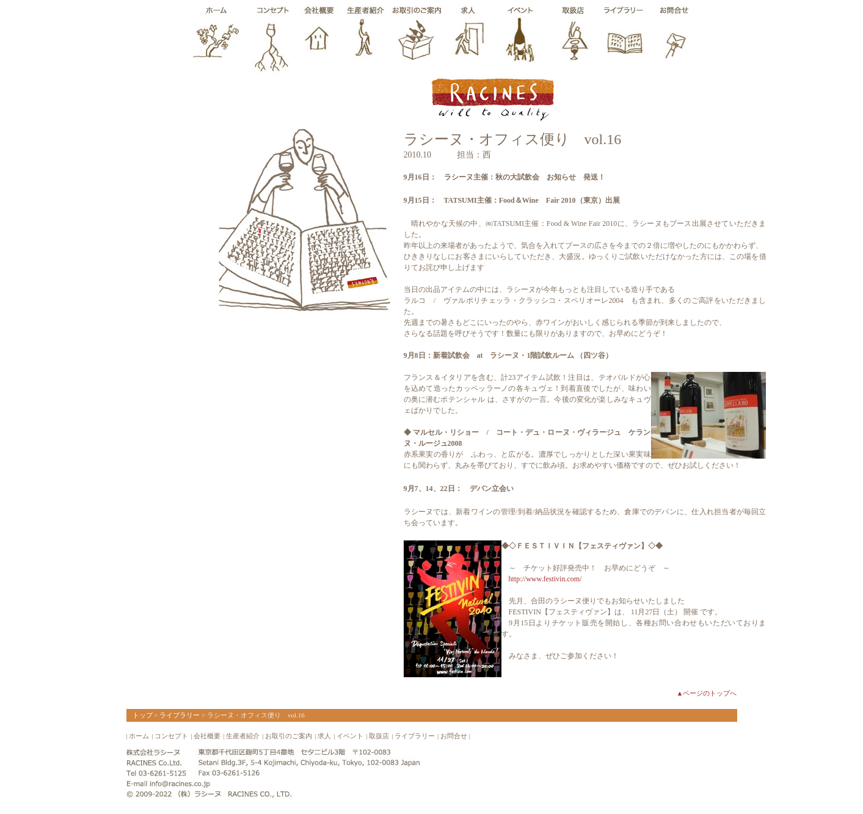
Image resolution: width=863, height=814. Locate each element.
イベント (350, 736)
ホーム (139, 736)
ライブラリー (179, 715)
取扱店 (379, 736)
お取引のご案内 (288, 736)
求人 (324, 736)
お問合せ (453, 736)
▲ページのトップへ (707, 693)
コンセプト (171, 736)
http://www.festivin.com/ (545, 579)
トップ (143, 715)
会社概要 (207, 736)
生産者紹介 (243, 736)
